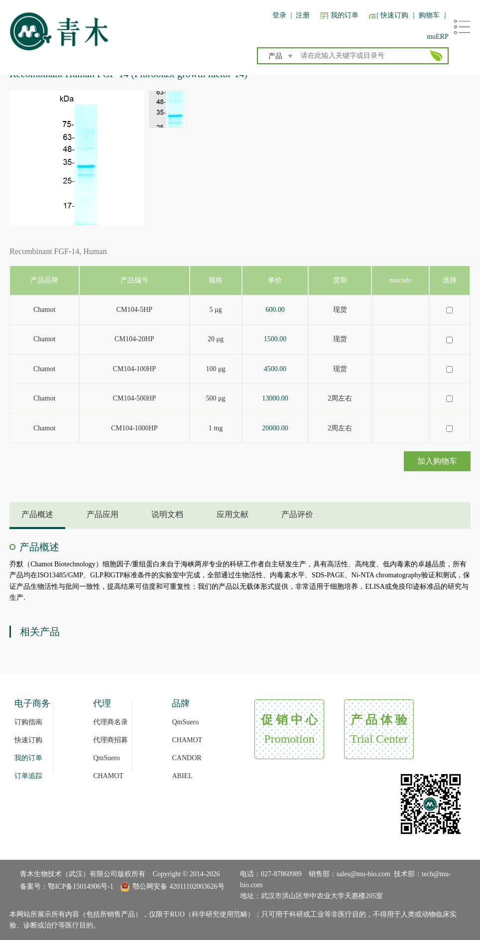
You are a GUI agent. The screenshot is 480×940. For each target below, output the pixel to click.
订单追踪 (28, 776)
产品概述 (37, 514)
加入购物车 (437, 461)
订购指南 (28, 722)
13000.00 (275, 398)
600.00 (275, 309)
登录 (279, 15)
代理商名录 (110, 722)
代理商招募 (110, 740)
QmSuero (106, 758)
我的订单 (345, 15)
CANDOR (186, 758)
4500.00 (275, 369)
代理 (102, 703)
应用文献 (232, 514)
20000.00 (275, 428)
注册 (303, 15)
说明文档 (167, 514)
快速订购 (394, 15)
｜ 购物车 (425, 15)
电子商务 (32, 703)
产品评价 (297, 514)
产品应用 (103, 514)
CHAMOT (108, 776)
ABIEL (182, 776)
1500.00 (275, 339)
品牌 (181, 703)
